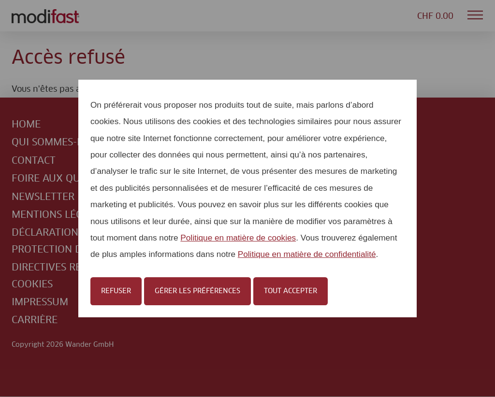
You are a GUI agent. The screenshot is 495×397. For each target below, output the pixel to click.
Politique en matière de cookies (238, 237)
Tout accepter (290, 291)
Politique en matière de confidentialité (307, 254)
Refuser (116, 291)
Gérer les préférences (197, 291)
